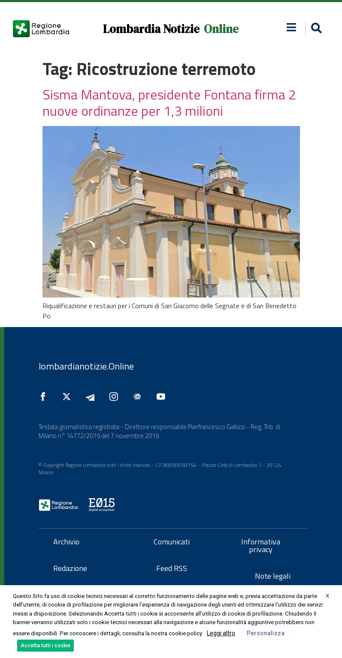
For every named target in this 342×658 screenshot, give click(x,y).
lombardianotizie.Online (86, 366)
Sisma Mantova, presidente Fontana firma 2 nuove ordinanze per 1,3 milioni (169, 102)
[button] (315, 29)
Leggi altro (221, 633)
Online (221, 29)
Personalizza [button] (265, 633)
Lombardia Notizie (151, 29)
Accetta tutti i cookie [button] (45, 646)
